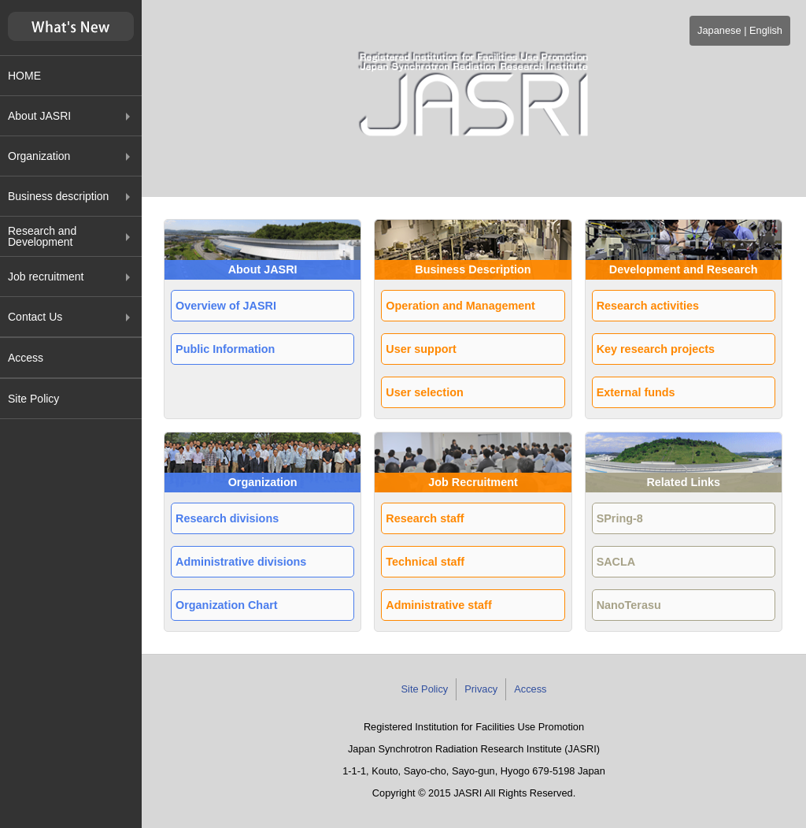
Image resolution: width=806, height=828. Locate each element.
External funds (636, 392)
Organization (39, 156)
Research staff (425, 518)
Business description (58, 196)
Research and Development (42, 236)
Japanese (719, 30)
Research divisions (227, 518)
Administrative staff (438, 605)
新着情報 (71, 27)
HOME (24, 75)
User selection (424, 392)
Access (25, 357)
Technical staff (425, 561)
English (765, 30)
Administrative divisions (241, 561)
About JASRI (39, 116)
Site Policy (33, 398)
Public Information (225, 349)
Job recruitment (45, 276)
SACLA (616, 561)
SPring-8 (620, 518)
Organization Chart (227, 605)
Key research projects (656, 349)
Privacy (480, 689)
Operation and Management (460, 305)
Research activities (648, 305)
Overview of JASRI (226, 305)
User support (421, 349)
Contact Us (35, 316)
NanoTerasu (629, 605)
